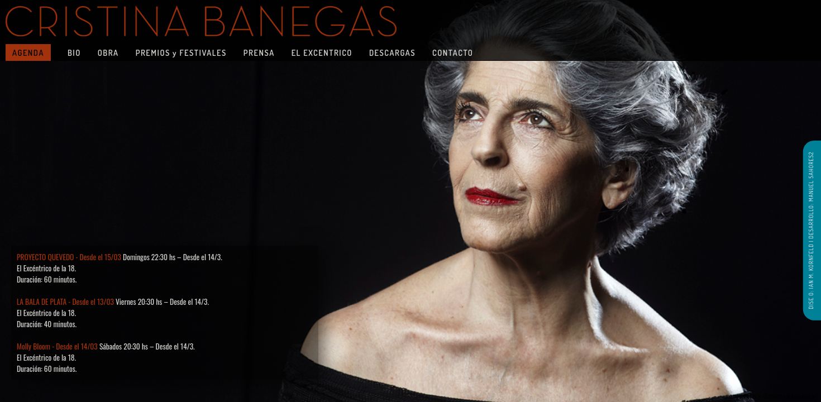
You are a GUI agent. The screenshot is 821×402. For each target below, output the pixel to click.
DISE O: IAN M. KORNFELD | (810, 273)
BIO (74, 52)
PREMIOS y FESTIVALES (181, 52)
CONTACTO (452, 52)
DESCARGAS (392, 52)
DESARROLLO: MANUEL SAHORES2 (810, 194)
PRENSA (259, 52)
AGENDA (28, 52)
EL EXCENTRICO (322, 52)
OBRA (108, 52)
